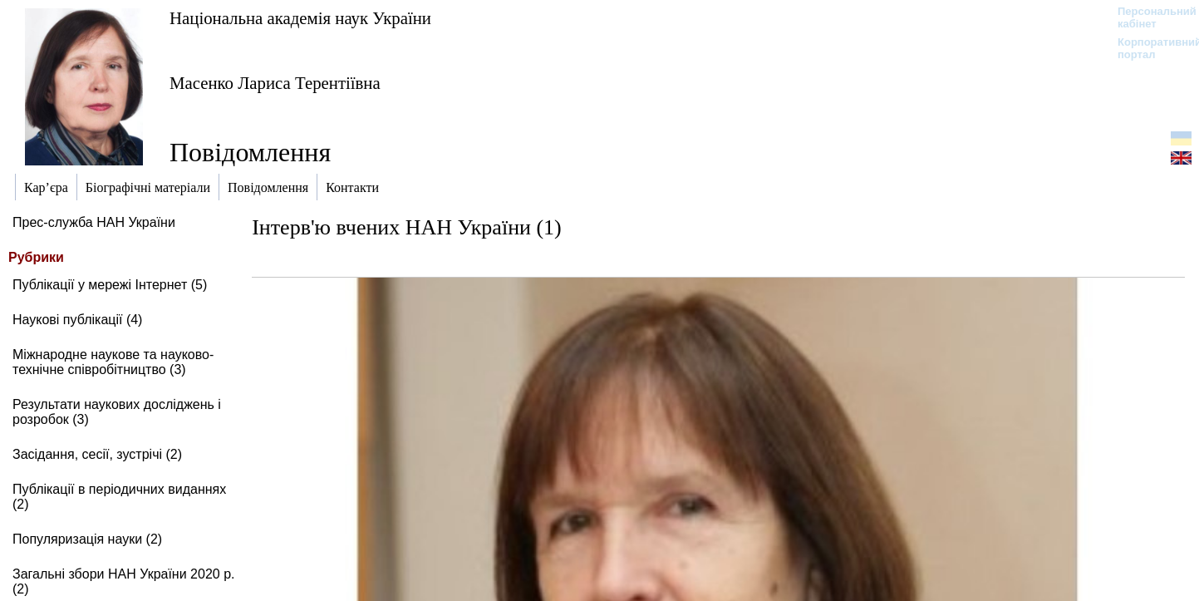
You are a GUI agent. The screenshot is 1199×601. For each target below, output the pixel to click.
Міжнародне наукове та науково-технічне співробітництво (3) (113, 362)
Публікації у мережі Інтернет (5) (109, 285)
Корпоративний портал (1149, 48)
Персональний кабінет (1149, 17)
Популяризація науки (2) (87, 539)
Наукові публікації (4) (77, 320)
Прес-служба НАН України (93, 222)
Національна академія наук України (300, 17)
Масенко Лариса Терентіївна (275, 82)
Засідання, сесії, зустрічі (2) (97, 454)
